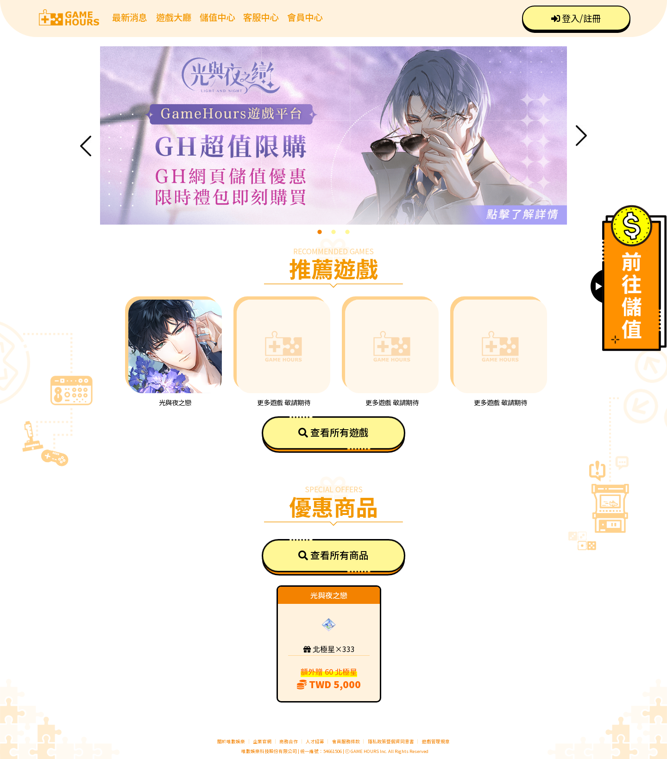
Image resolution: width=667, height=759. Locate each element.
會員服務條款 (346, 741)
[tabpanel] (333, 135)
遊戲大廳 (173, 17)
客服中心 (260, 17)
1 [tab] (319, 231)
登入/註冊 (576, 18)
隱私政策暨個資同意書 (391, 741)
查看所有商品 (333, 555)
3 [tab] (347, 231)
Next (581, 135)
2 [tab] (333, 231)
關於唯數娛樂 (231, 741)
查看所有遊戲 (333, 432)
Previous (85, 146)
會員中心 (304, 17)
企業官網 (262, 741)
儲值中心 (217, 17)
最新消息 (129, 17)
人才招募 (315, 741)
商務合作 (288, 741)
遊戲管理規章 (436, 741)
